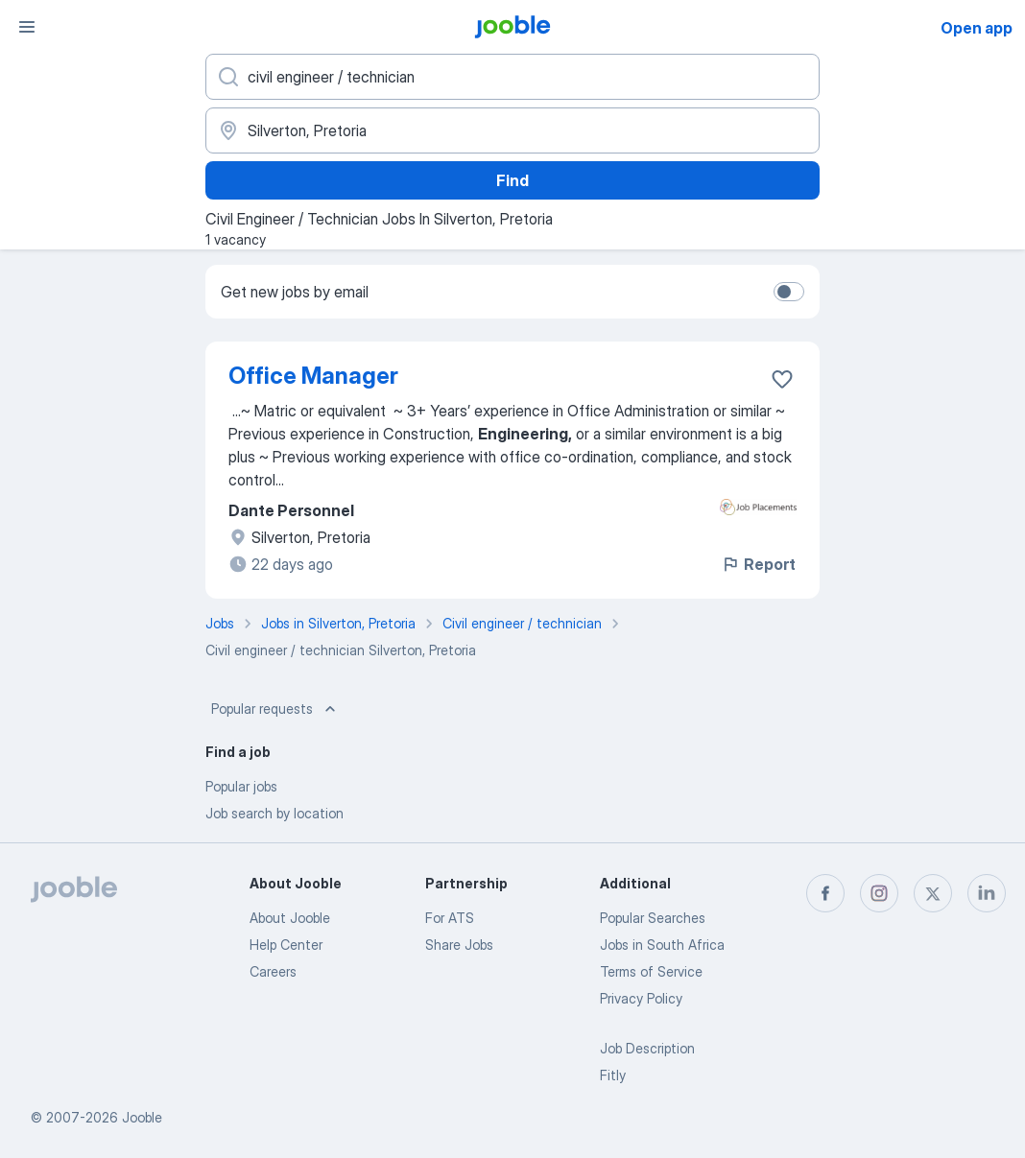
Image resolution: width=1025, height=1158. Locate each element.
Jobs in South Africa (662, 944)
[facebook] (825, 893)
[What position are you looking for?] (512, 77)
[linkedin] (986, 893)
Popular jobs (241, 786)
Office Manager (313, 376)
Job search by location (274, 813)
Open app (977, 27)
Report (758, 564)
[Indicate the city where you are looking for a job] (512, 130)
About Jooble (290, 918)
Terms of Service (651, 971)
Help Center (286, 944)
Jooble (142, 1117)
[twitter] (933, 893)
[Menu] (27, 27)
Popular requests (275, 709)
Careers (273, 971)
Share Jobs (459, 944)
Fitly (613, 1075)
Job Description (647, 1048)
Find (512, 180)
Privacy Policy (641, 998)
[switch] (789, 291)
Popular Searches (652, 918)
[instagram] (879, 893)
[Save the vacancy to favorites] (782, 379)
